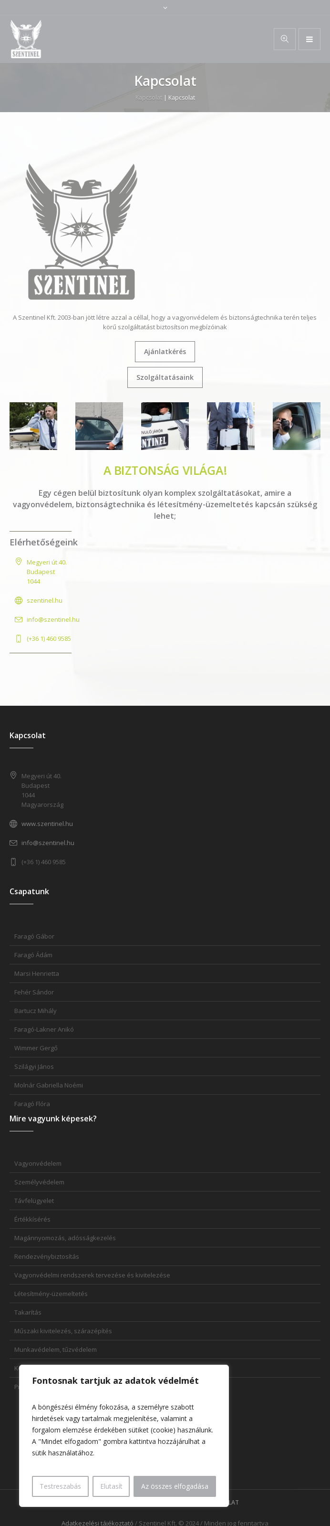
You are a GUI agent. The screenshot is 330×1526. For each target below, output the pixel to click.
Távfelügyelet (34, 1200)
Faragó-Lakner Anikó (44, 1029)
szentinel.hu (44, 600)
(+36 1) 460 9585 (49, 638)
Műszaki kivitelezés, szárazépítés (63, 1331)
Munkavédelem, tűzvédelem (55, 1349)
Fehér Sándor (34, 992)
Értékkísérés (32, 1219)
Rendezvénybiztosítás (46, 1256)
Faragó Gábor (34, 936)
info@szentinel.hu (53, 619)
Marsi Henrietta (36, 973)
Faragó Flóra (32, 1103)
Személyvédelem (39, 1182)
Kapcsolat (148, 98)
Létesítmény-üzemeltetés (51, 1293)
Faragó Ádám (33, 955)
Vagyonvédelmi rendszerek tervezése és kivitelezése (92, 1275)
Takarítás (27, 1312)
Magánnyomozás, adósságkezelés (65, 1237)
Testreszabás (60, 1486)
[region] (124, 1436)
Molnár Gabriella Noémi (48, 1085)
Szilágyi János (34, 1066)
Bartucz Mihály (35, 1010)
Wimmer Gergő (36, 1048)
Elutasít (111, 1486)
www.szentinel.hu (47, 823)
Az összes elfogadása (174, 1486)
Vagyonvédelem (38, 1163)
